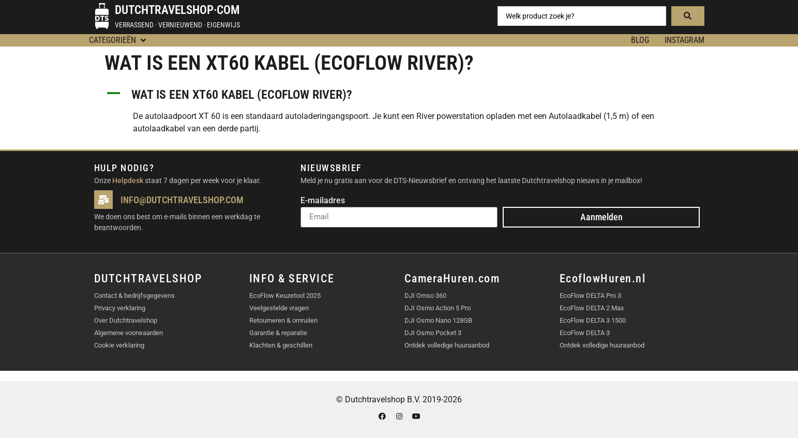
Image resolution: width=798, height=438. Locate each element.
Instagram (684, 40)
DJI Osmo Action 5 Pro (437, 308)
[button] (118, 40)
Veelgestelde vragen (279, 308)
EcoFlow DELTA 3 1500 (593, 320)
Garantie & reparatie (278, 333)
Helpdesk (127, 180)
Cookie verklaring (119, 345)
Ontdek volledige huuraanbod (446, 345)
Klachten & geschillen (280, 345)
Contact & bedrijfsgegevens (134, 295)
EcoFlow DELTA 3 (585, 333)
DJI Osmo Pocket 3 (432, 333)
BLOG (640, 40)
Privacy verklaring (119, 308)
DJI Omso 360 (425, 295)
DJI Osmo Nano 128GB (438, 320)
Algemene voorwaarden (128, 333)
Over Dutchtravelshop (125, 320)
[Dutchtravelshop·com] (102, 16)
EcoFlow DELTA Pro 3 (590, 295)
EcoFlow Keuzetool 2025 (285, 295)
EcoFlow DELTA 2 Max (592, 308)
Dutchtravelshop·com (177, 10)
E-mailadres (322, 201)
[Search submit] (687, 16)
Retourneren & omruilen (283, 320)
